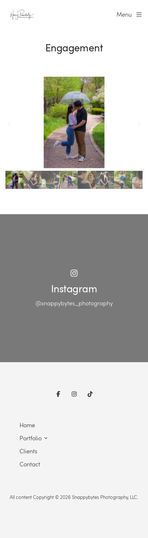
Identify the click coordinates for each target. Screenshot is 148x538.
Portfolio (31, 438)
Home (27, 425)
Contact (30, 464)
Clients (28, 451)
